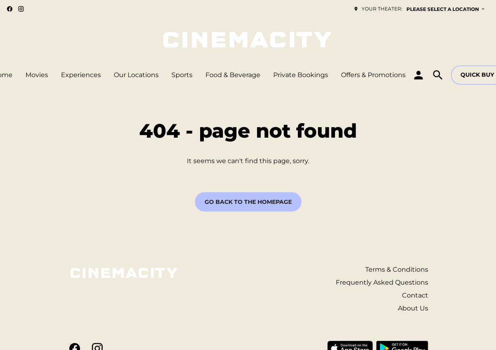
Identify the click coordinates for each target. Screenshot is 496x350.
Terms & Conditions (396, 269)
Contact (415, 295)
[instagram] (21, 9)
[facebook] (9, 9)
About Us (413, 308)
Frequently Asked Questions (382, 282)
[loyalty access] (418, 75)
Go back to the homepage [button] (248, 201)
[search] (437, 75)
